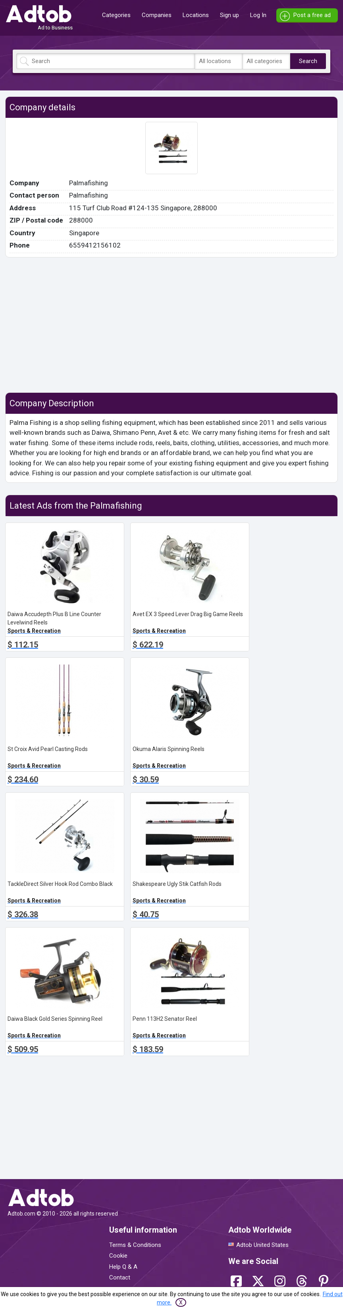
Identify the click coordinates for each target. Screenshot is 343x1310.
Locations (196, 15)
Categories (116, 15)
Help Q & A (123, 1266)
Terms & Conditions (135, 1245)
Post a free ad (312, 15)
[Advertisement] (171, 324)
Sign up (229, 15)
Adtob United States (262, 1245)
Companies (157, 15)
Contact (119, 1277)
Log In (258, 15)
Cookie (118, 1255)
